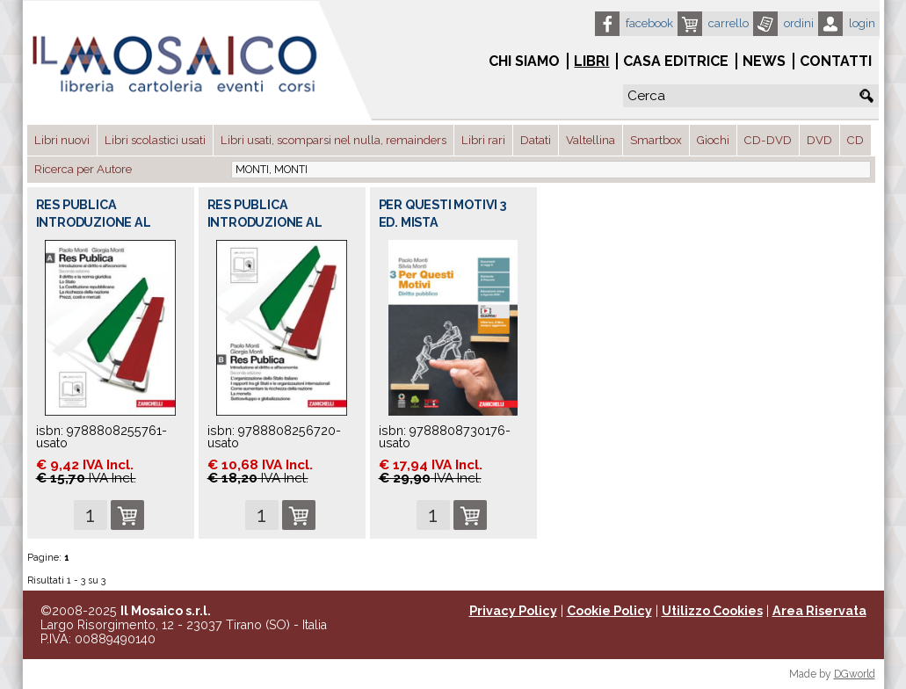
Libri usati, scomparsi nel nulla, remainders (333, 140)
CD (855, 140)
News (764, 61)
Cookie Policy (609, 611)
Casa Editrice (675, 61)
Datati (535, 140)
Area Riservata (819, 611)
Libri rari (483, 140)
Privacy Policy (513, 611)
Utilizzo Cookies (712, 611)
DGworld (854, 674)
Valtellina (590, 140)
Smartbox (656, 140)
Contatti (836, 61)
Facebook (649, 23)
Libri (591, 61)
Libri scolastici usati (155, 140)
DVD (819, 140)
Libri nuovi (62, 140)
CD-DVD (768, 140)
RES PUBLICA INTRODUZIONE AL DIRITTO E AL (93, 222)
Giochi (713, 140)
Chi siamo (524, 61)
